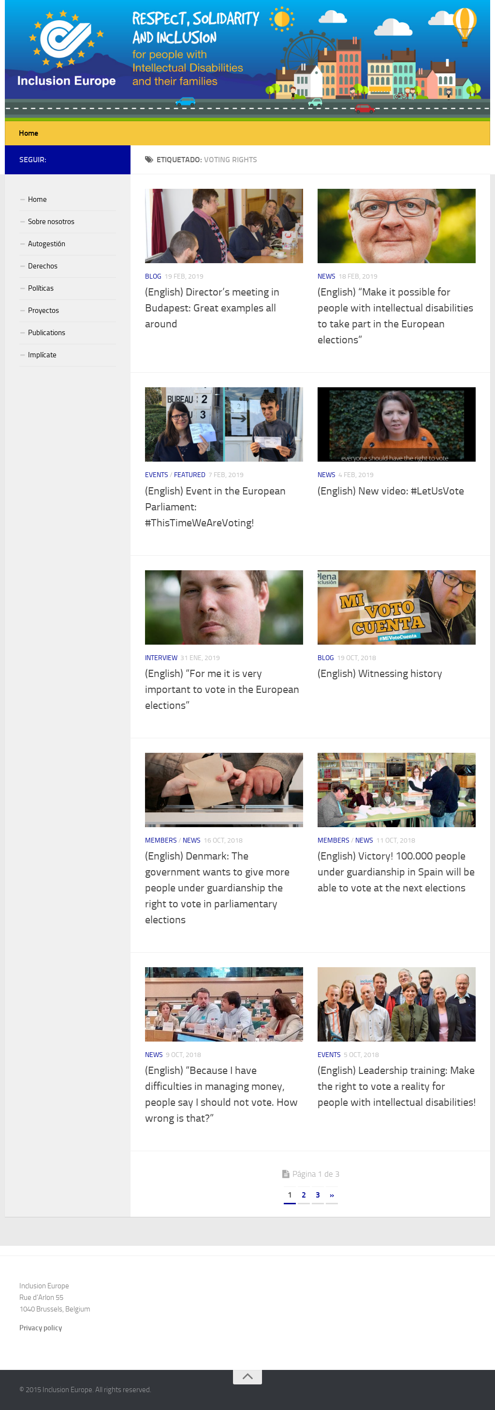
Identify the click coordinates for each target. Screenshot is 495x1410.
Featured (189, 475)
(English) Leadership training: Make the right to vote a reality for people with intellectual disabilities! (397, 1086)
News (326, 276)
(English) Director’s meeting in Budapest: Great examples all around (212, 308)
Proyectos (43, 310)
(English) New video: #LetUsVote (391, 491)
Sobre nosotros (51, 221)
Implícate (42, 355)
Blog (153, 276)
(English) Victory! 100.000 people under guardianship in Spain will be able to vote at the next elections (396, 872)
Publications (46, 332)
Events (156, 475)
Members (161, 840)
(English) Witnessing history (380, 673)
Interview (161, 658)
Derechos (43, 266)
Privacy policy (40, 1328)
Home (28, 133)
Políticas (41, 288)
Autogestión (46, 244)
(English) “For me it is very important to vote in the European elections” (222, 689)
